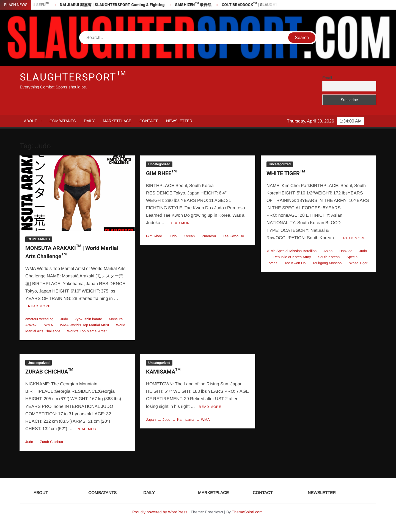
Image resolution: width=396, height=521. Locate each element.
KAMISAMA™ (163, 372)
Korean (189, 236)
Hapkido (345, 251)
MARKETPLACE (117, 121)
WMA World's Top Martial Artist (84, 325)
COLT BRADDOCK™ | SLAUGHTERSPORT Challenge (273, 5)
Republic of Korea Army (292, 257)
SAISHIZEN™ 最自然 (198, 5)
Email (327, 78)
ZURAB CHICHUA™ (49, 372)
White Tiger (358, 263)
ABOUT (30, 121)
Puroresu (209, 236)
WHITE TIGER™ (285, 173)
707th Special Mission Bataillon (291, 251)
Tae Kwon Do (233, 236)
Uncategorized (159, 164)
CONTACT (148, 121)
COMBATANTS (63, 121)
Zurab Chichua (51, 442)
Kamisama (185, 419)
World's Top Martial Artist (87, 331)
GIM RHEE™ (161, 173)
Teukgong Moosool (327, 263)
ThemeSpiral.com (247, 512)
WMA (48, 325)
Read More (39, 306)
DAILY (89, 121)
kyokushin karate (88, 319)
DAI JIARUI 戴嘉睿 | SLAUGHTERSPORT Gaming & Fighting (117, 5)
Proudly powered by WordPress (159, 512)
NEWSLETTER (179, 121)
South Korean (329, 257)
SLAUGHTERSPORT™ (73, 77)
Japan (151, 419)
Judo (64, 319)
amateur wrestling (39, 319)
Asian (327, 251)
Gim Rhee (154, 236)
